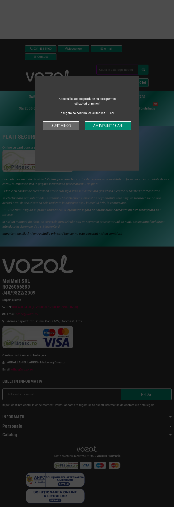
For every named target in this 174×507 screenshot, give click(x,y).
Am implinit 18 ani (108, 126)
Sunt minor (61, 126)
